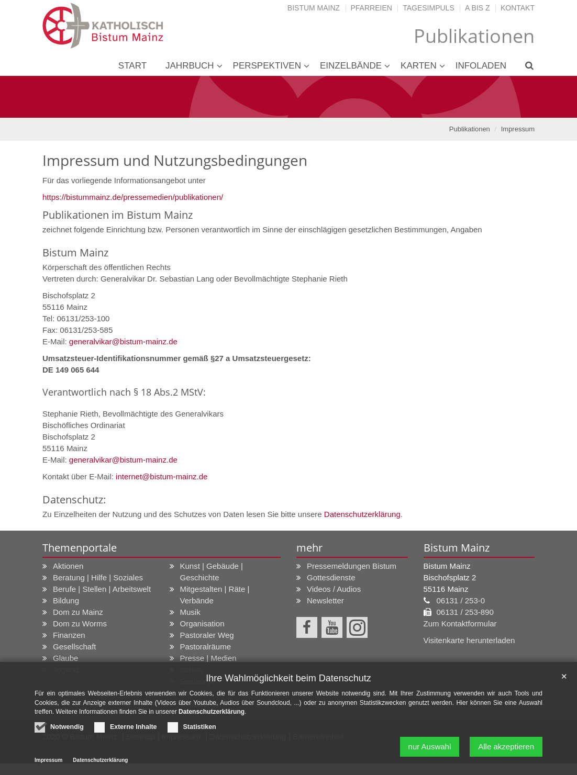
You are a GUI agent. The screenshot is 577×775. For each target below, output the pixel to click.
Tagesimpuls (428, 8)
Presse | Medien (208, 658)
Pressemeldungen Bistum (351, 565)
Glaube (65, 658)
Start (132, 66)
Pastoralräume (205, 646)
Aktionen (68, 565)
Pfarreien (371, 8)
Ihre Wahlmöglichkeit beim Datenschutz (288, 678)
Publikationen (469, 129)
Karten (419, 66)
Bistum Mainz (313, 8)
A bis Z (477, 8)
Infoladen (481, 66)
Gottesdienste (331, 577)
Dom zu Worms (80, 623)
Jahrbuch (189, 66)
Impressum (518, 129)
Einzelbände (351, 66)
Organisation (202, 623)
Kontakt (518, 8)
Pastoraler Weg (207, 635)
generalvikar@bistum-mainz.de (123, 341)
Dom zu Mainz (78, 612)
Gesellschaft (74, 646)
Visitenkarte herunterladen (469, 640)
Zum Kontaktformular (460, 623)
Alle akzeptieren (506, 746)
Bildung (66, 600)
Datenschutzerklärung (362, 514)
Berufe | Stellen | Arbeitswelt (102, 589)
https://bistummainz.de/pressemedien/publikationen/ (132, 197)
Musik (190, 612)
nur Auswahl (429, 746)
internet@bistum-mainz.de (161, 476)
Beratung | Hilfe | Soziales (98, 577)
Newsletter (325, 600)
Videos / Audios (334, 589)
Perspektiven (267, 66)
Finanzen (69, 635)
